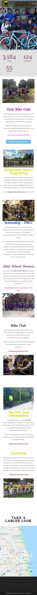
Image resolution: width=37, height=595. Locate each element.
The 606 (27, 420)
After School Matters (18, 266)
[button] (4, 93)
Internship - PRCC (18, 223)
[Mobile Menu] (33, 3)
